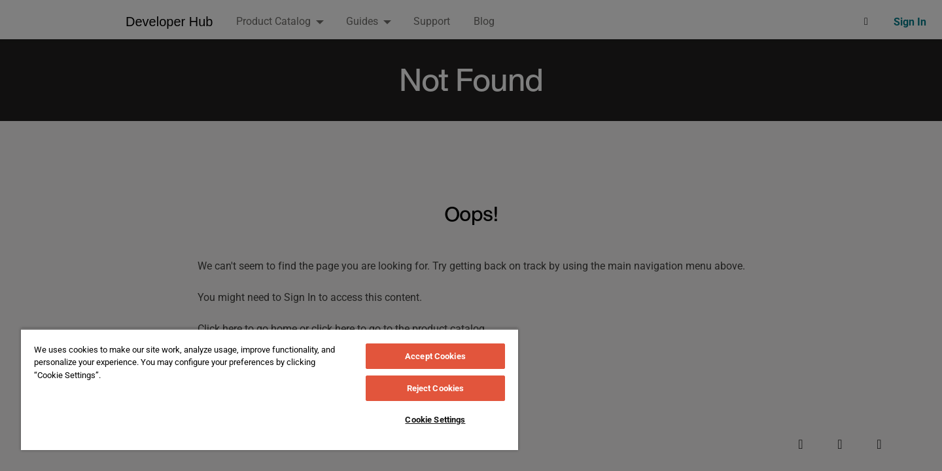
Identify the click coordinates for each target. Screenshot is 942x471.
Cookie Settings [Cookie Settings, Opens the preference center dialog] (435, 420)
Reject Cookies (435, 388)
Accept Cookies (435, 356)
